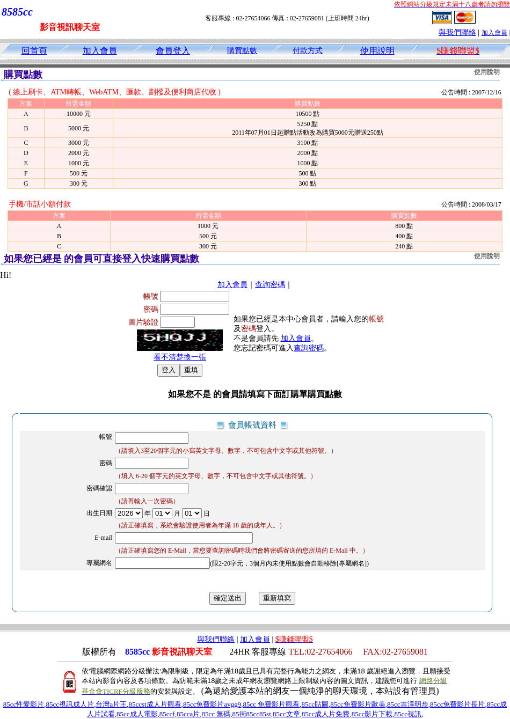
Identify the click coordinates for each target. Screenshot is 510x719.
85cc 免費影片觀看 (271, 704)
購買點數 (242, 51)
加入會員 (494, 32)
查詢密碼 (270, 285)
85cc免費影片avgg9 (212, 704)
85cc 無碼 (216, 714)
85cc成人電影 (137, 714)
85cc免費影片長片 (457, 704)
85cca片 (188, 714)
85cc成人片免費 (326, 714)
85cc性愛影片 (24, 704)
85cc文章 (286, 714)
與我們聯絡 (457, 32)
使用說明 (377, 50)
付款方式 (308, 51)
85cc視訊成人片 (70, 704)
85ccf (167, 714)
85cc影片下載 (372, 714)
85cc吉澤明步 (407, 704)
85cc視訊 (407, 714)
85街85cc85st (251, 714)
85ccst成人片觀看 (154, 704)
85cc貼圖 (315, 704)
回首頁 (34, 50)
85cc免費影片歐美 (357, 704)
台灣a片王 (111, 704)
